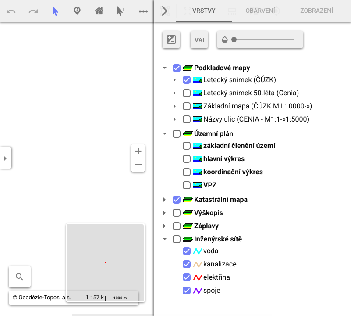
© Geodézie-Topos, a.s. (42, 297)
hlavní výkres (218, 158)
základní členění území (233, 145)
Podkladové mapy (216, 68)
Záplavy (200, 226)
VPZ (204, 185)
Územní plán (207, 133)
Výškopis (202, 212)
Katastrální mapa (215, 199)
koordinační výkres (227, 172)
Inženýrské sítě (212, 239)
